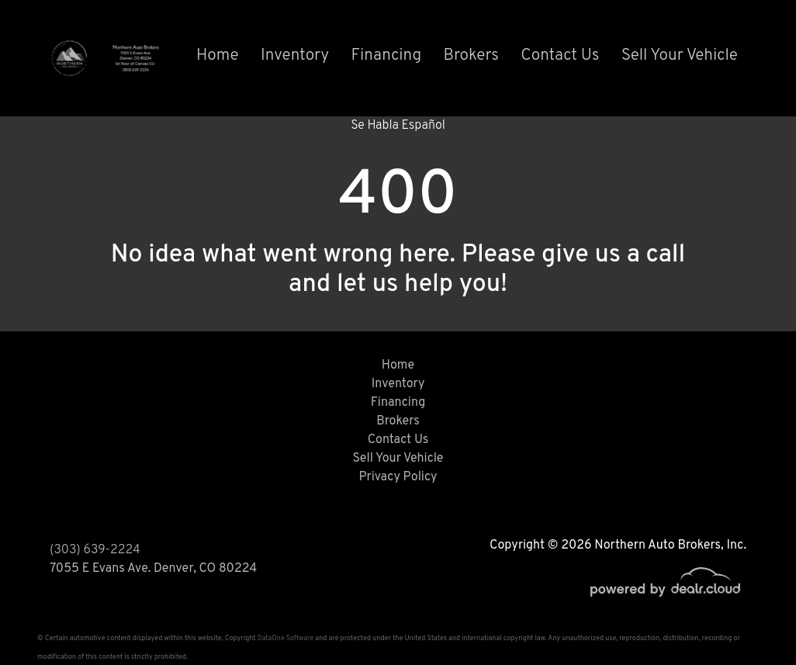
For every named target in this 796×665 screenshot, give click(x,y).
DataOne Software (285, 638)
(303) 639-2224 (95, 550)
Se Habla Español (398, 125)
